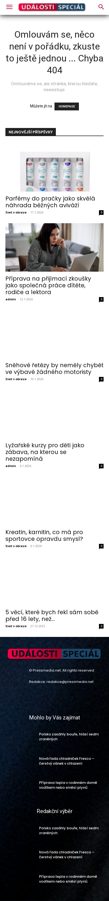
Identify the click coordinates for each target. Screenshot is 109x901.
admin (10, 299)
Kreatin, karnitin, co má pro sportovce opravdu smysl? (44, 535)
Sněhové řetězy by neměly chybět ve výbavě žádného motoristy (54, 368)
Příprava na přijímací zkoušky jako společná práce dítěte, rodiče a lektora (48, 285)
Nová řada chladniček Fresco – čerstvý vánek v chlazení (66, 761)
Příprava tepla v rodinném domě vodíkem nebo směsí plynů (68, 785)
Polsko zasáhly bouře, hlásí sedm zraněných (69, 737)
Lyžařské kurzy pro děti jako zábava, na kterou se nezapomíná (44, 452)
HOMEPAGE (67, 106)
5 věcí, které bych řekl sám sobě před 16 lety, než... (51, 615)
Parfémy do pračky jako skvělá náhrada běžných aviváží (50, 202)
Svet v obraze (16, 212)
